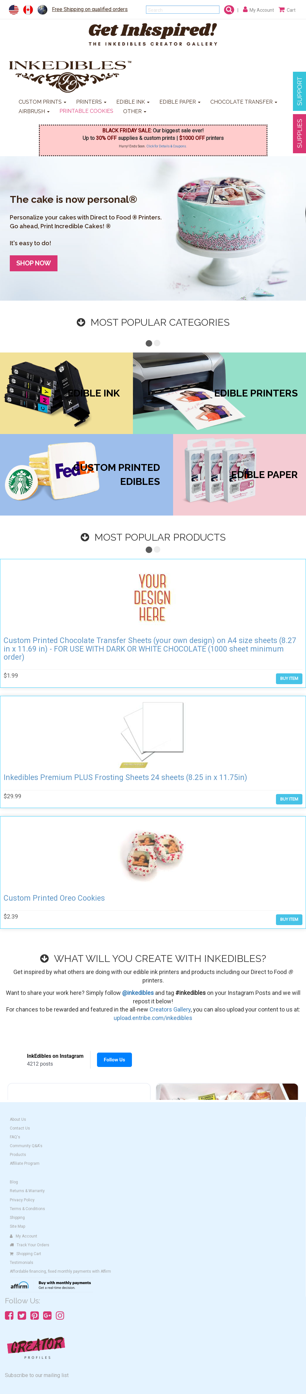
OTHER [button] (134, 111)
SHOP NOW (33, 263)
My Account (23, 1236)
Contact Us (20, 1128)
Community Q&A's (26, 1146)
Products (18, 1154)
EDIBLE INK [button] (133, 102)
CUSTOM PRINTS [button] (42, 102)
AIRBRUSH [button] (34, 111)
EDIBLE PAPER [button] (180, 102)
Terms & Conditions (27, 1209)
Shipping (17, 1217)
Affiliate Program (25, 1163)
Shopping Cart (25, 1254)
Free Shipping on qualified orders (90, 9)
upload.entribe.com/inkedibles (153, 1017)
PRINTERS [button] (91, 102)
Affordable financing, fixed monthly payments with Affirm (60, 1271)
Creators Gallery (170, 1009)
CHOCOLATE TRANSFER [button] (243, 102)
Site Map (17, 1226)
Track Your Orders (29, 1245)
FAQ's (15, 1137)
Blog (14, 1182)
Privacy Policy (22, 1200)
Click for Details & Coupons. (166, 146)
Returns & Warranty (27, 1191)
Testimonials (21, 1262)
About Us (18, 1119)
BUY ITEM (289, 678)
